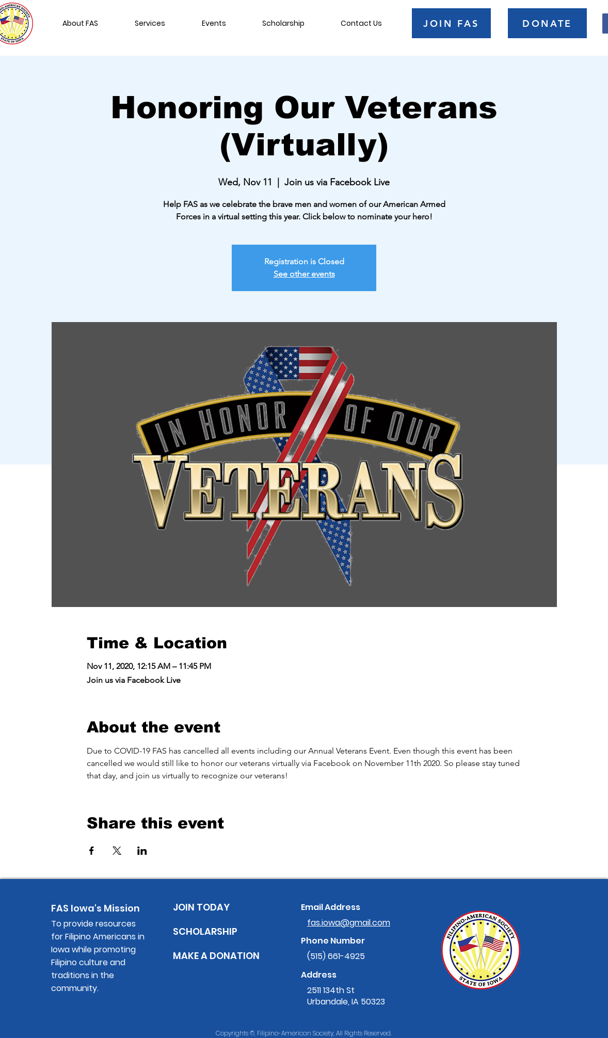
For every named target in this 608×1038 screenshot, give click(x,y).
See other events (304, 274)
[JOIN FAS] (451, 23)
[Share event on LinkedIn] (142, 851)
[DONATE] (547, 23)
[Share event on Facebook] (92, 851)
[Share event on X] (117, 851)
